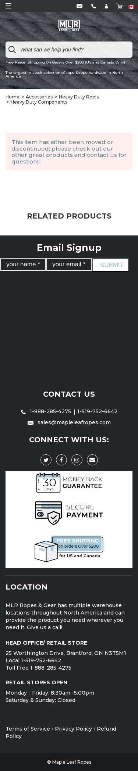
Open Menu (8, 5)
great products (51, 154)
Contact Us (69, 394)
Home (13, 97)
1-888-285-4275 (46, 411)
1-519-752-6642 (97, 411)
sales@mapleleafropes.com (69, 422)
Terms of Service (28, 728)
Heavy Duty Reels (79, 97)
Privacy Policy (73, 728)
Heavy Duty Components (39, 102)
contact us (102, 154)
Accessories (39, 97)
